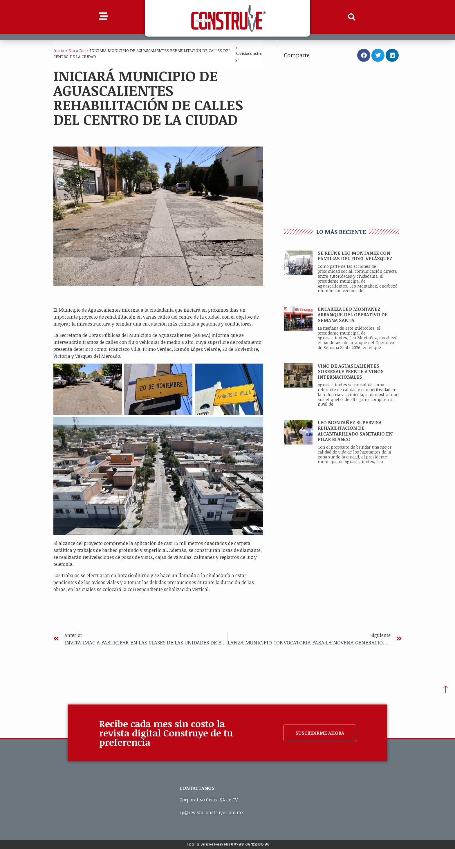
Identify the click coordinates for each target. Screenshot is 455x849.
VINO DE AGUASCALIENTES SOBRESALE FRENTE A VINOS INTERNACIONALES (351, 371)
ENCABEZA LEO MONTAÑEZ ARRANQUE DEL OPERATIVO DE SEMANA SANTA (353, 314)
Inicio (58, 50)
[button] (351, 17)
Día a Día (77, 50)
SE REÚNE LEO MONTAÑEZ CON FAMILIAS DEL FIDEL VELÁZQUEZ (355, 256)
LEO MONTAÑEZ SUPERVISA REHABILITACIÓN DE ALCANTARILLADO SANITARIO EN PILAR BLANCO (355, 430)
